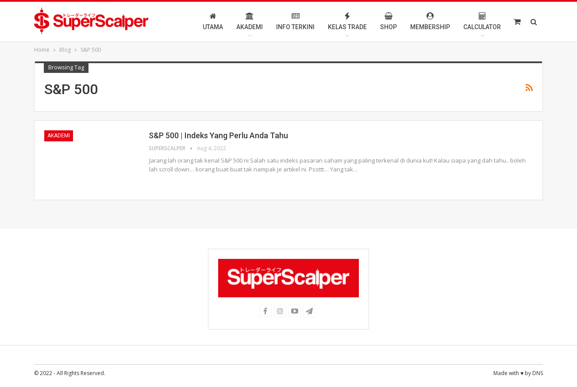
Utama (213, 21)
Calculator (482, 21)
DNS (537, 373)
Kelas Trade (347, 21)
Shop (388, 21)
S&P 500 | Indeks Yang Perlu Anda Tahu (218, 135)
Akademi (249, 21)
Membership (430, 21)
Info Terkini (295, 21)
